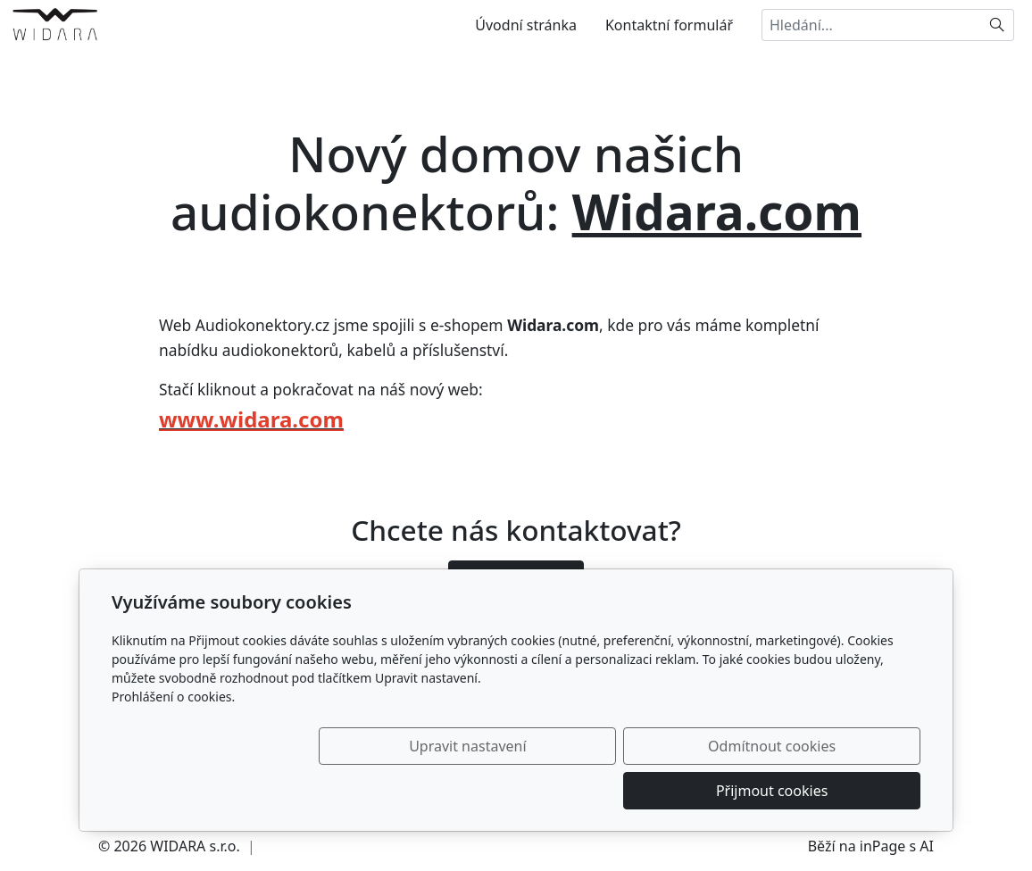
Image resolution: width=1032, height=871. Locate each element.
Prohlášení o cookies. (173, 741)
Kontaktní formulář (669, 25)
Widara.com (716, 211)
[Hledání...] (871, 25)
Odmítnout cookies (656, 790)
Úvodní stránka (526, 25)
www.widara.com (251, 419)
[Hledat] (997, 25)
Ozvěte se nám (516, 579)
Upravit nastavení (477, 790)
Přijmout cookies (834, 790)
